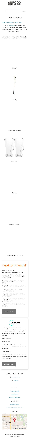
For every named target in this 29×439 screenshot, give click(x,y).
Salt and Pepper (14, 224)
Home (3, 22)
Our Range (14, 394)
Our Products (9, 22)
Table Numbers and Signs (14, 255)
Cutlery (14, 99)
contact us (12, 25)
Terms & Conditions (14, 397)
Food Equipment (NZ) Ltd (17, 434)
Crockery (14, 68)
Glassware (14, 162)
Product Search (14, 391)
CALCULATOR (9, 311)
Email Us (14, 380)
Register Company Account (14, 407)
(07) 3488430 (15, 377)
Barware (14, 193)
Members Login (14, 404)
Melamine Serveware (14, 130)
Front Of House (17, 22)
